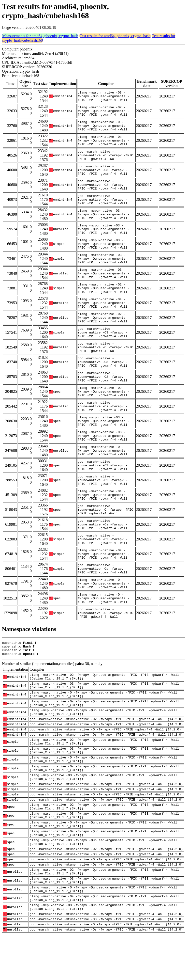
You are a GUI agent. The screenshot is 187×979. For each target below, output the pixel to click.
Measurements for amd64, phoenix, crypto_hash (40, 36)
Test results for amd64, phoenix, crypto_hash (115, 36)
